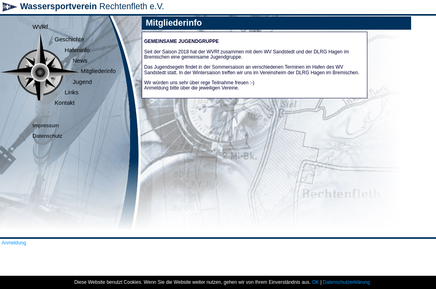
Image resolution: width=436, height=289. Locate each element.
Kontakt (65, 103)
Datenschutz (47, 136)
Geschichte (69, 39)
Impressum (46, 125)
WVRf (40, 27)
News (80, 60)
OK (315, 282)
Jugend (82, 82)
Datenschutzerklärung (346, 282)
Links (71, 92)
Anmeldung (14, 243)
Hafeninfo (77, 50)
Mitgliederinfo (98, 71)
